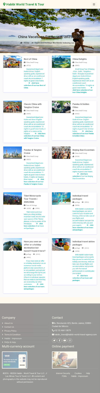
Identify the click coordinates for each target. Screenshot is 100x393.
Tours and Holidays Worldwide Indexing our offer (55, 43)
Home (24, 43)
